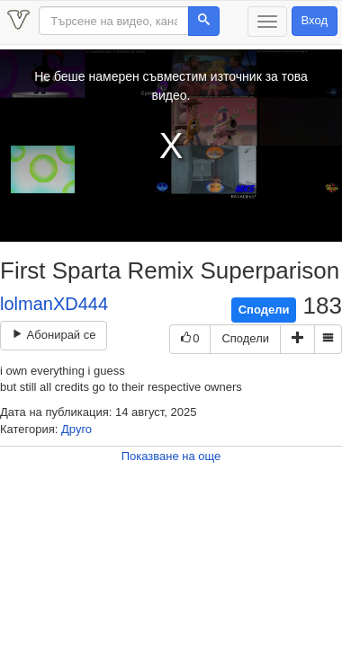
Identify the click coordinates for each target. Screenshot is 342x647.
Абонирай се (53, 334)
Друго (76, 429)
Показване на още (171, 456)
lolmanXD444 (54, 304)
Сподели (264, 309)
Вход (315, 20)
